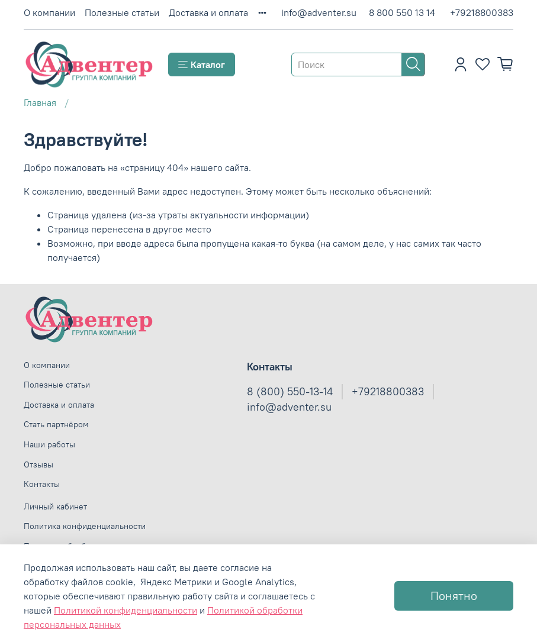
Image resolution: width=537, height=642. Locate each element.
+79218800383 (481, 12)
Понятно (453, 595)
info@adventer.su (318, 12)
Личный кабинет (55, 506)
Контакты (42, 484)
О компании (49, 12)
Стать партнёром (56, 424)
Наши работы (49, 444)
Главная (40, 102)
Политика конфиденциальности (85, 526)
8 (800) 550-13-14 (290, 391)
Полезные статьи (122, 12)
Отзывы (38, 464)
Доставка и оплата (208, 12)
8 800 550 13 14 (402, 12)
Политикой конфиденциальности (125, 610)
